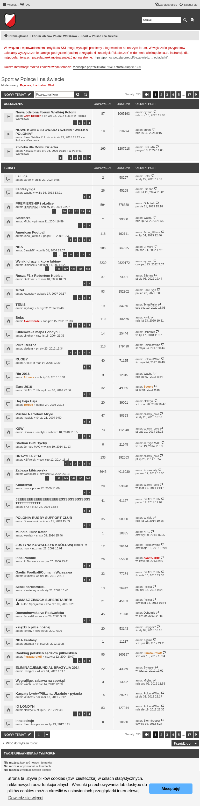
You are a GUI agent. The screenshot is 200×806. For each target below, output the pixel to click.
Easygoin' (150, 627)
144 (73, 478)
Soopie (148, 386)
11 (76, 254)
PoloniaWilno (152, 344)
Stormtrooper (32, 724)
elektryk (148, 401)
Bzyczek (25, 85)
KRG (147, 531)
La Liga (21, 176)
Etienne (148, 189)
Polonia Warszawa (27, 140)
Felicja (148, 586)
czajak (148, 517)
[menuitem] (25, 5)
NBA (19, 247)
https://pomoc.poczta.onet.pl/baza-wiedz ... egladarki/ (131, 57)
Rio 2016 (23, 374)
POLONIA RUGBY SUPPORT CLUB (44, 518)
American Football (30, 232)
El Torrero (30, 561)
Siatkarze (23, 218)
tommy (28, 630)
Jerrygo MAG (32, 446)
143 (66, 478)
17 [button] (189, 94)
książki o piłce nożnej (33, 627)
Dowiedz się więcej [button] (25, 798)
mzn (26, 488)
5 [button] (179, 94)
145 (80, 478)
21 (70, 211)
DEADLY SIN (32, 390)
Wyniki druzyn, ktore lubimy (38, 261)
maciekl (28, 417)
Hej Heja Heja (26, 401)
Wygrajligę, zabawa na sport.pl (40, 680)
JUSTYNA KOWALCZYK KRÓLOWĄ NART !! (51, 545)
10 (70, 254)
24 (88, 211)
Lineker (28, 335)
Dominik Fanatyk (34, 432)
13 (88, 254)
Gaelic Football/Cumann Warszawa (44, 572)
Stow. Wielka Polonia (37, 137)
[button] (146, 94)
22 (76, 211)
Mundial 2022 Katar (31, 532)
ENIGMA (149, 147)
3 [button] (167, 94)
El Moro (148, 246)
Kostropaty (150, 470)
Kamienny (30, 590)
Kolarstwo (24, 485)
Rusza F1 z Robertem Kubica (39, 276)
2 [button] (161, 94)
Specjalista (36, 604)
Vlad (51, 85)
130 (88, 269)
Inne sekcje (25, 721)
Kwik (146, 317)
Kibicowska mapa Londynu (38, 332)
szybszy (29, 308)
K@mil (148, 640)
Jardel (27, 179)
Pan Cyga (150, 290)
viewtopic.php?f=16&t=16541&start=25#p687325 (107, 67)
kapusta (29, 293)
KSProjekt (30, 459)
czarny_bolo (151, 414)
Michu (27, 221)
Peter (147, 176)
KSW (20, 429)
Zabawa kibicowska (31, 470)
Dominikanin (31, 521)
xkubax (28, 575)
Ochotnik (149, 203)
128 (73, 269)
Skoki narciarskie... (31, 587)
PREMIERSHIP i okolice (35, 203)
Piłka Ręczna (26, 345)
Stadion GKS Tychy (31, 443)
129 (80, 269)
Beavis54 (29, 250)
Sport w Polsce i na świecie (32, 79)
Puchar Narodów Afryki (34, 414)
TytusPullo (150, 304)
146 (88, 478)
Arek (27, 362)
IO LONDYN (25, 706)
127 (66, 269)
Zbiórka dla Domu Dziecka (37, 147)
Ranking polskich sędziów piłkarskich (46, 653)
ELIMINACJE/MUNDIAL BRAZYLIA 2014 (48, 668)
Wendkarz (30, 473)
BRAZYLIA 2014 (28, 456)
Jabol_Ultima (32, 235)
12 (82, 254)
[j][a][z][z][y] (31, 206)
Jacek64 (29, 616)
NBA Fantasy (26, 640)
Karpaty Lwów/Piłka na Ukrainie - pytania (49, 693)
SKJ (26, 506)
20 (64, 211)
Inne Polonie (26, 558)
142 (58, 478)
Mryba (148, 680)
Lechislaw (40, 85)
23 (82, 211)
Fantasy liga (25, 189)
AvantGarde (32, 321)
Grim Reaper (32, 115)
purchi (147, 129)
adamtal (29, 643)
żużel (20, 290)
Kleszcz (28, 150)
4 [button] (173, 94)
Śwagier (29, 671)
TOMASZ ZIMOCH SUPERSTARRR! (44, 600)
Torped (28, 404)
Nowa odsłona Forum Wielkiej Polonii (46, 112)
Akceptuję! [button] (171, 789)
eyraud (148, 112)
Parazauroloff (33, 656)
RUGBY (22, 359)
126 (58, 269)
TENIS (21, 305)
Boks (20, 318)
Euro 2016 (24, 387)
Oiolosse (29, 264)
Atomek (29, 377)
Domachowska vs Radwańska (40, 613)
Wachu (28, 192)
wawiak (28, 535)
